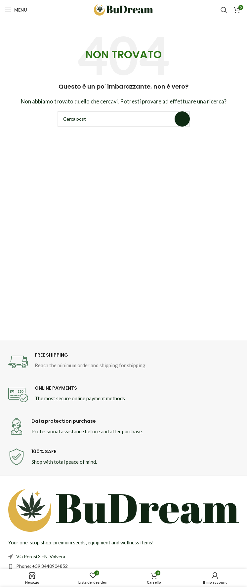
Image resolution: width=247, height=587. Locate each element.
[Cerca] (223, 10)
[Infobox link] (123, 362)
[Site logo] (123, 9)
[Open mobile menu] (16, 10)
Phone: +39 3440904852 (42, 566)
